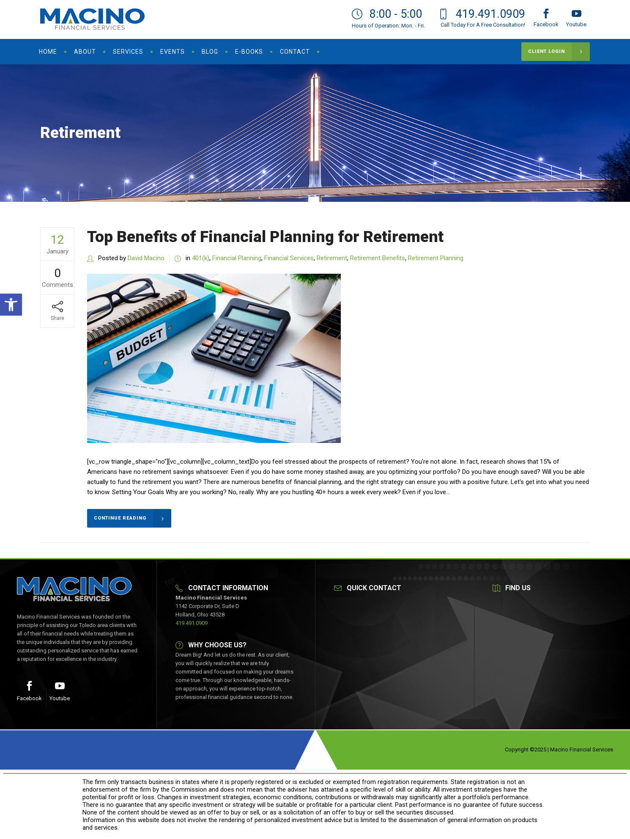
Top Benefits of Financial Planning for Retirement (265, 237)
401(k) (200, 258)
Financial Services (289, 258)
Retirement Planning (435, 258)
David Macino (146, 258)
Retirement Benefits (377, 258)
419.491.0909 (191, 623)
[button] (11, 305)
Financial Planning (236, 258)
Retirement (332, 258)
